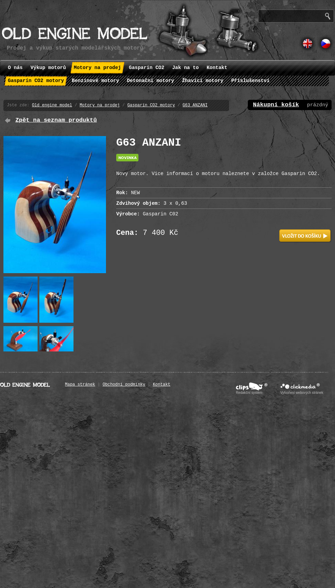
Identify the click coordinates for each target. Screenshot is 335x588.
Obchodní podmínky (124, 384)
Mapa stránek (80, 384)
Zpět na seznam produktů (56, 120)
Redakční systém (249, 393)
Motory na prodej (100, 105)
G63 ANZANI (195, 105)
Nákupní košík (276, 105)
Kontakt (161, 384)
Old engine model (52, 105)
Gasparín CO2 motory (151, 105)
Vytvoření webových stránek (301, 393)
